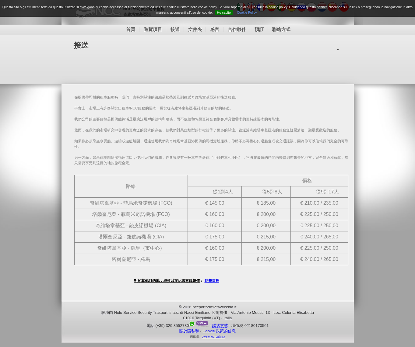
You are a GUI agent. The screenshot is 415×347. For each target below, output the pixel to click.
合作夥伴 (237, 29)
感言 (214, 29)
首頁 (130, 29)
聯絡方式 (281, 29)
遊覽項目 (153, 29)
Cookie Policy (247, 12)
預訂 (259, 29)
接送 (175, 29)
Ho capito (224, 12)
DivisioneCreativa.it (213, 336)
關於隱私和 (189, 331)
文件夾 (195, 29)
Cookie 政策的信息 (219, 331)
